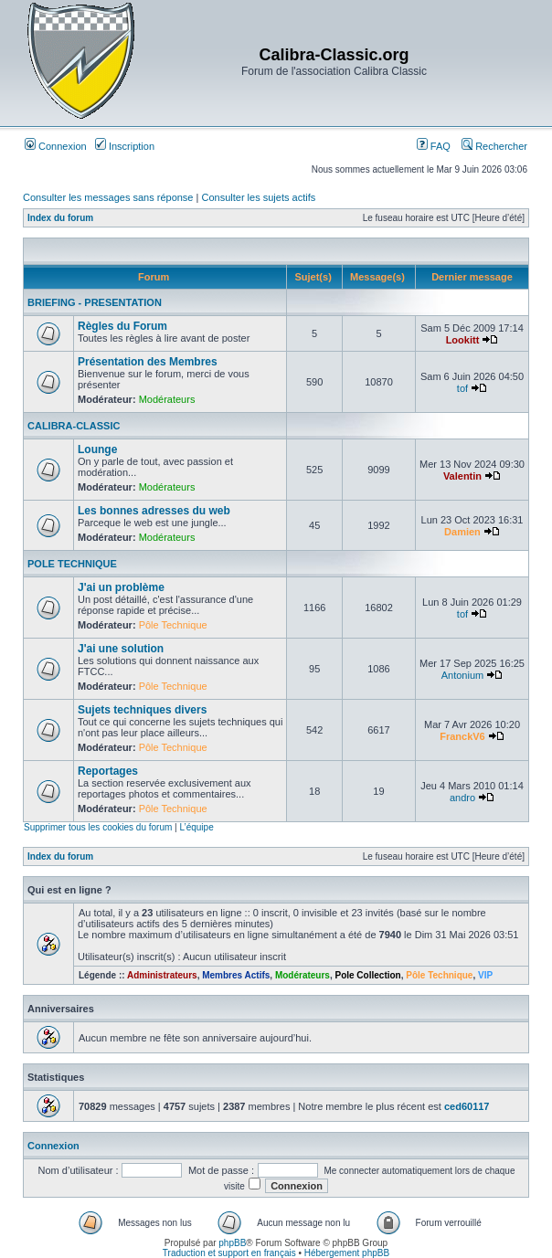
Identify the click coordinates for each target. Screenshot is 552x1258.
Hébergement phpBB (346, 1253)
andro (462, 797)
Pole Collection (367, 975)
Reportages (108, 771)
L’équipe (196, 827)
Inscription (124, 146)
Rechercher (494, 146)
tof (462, 388)
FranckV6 (462, 736)
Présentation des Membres (148, 361)
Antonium (462, 675)
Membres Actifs (236, 975)
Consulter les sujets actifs (258, 197)
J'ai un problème (121, 587)
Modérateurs (167, 399)
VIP (485, 975)
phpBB (232, 1243)
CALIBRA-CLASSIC (73, 425)
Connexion (56, 146)
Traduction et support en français (229, 1253)
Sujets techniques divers (142, 709)
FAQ (434, 146)
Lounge (97, 449)
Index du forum (60, 218)
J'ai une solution (121, 648)
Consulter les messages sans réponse (108, 197)
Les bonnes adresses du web (154, 510)
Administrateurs (162, 975)
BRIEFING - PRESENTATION (94, 302)
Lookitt (463, 339)
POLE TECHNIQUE (72, 563)
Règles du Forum (122, 326)
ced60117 (467, 1106)
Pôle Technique (173, 624)
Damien (462, 531)
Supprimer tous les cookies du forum (98, 827)
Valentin (462, 475)
